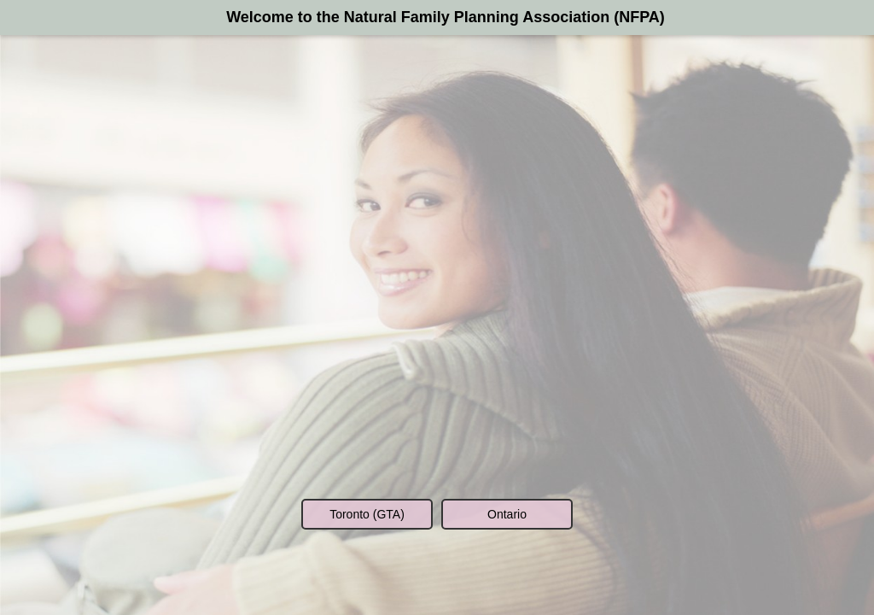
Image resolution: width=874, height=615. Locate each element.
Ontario (507, 514)
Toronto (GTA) (367, 514)
